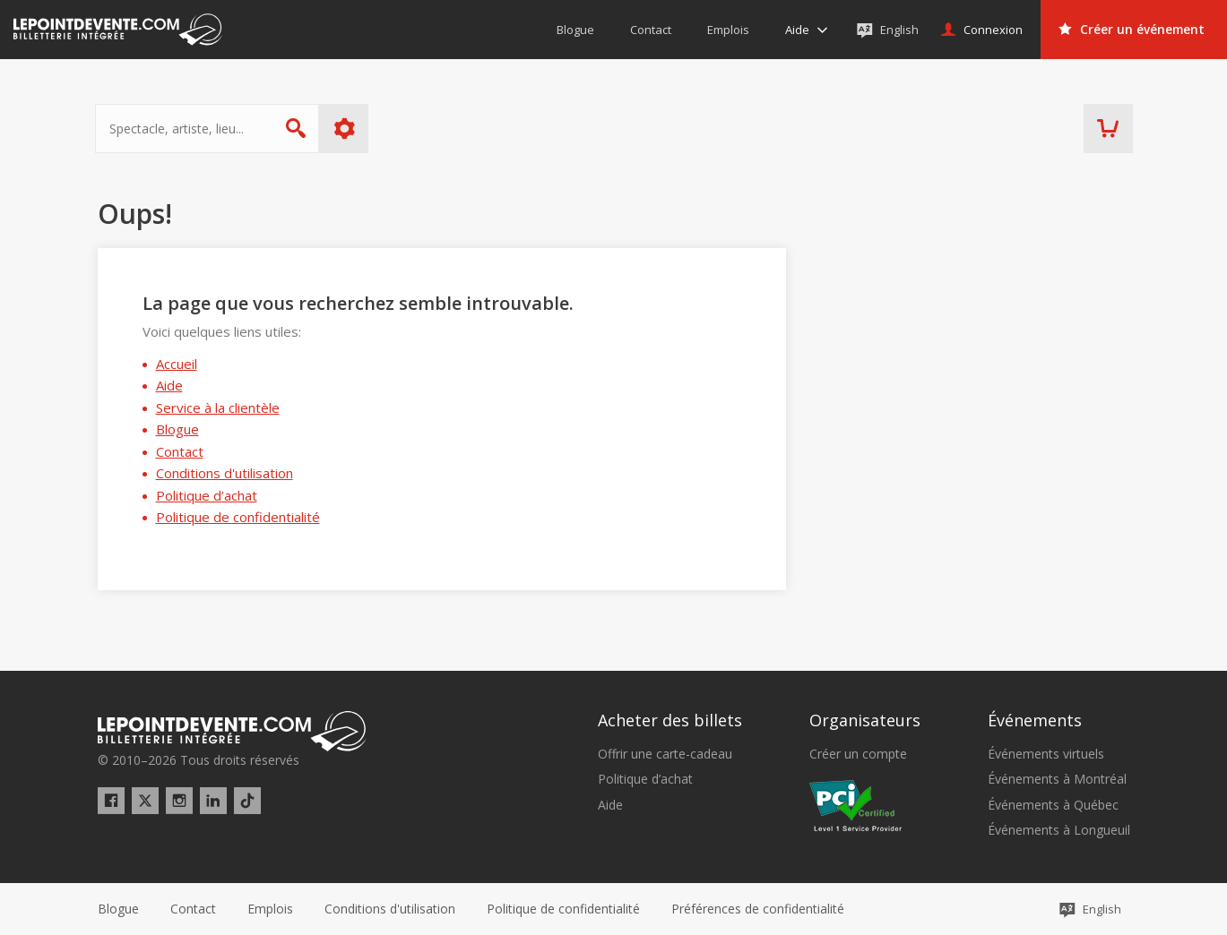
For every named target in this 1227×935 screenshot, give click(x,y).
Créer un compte (858, 754)
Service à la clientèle (218, 407)
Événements (1035, 720)
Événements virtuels (1046, 754)
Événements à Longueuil (1059, 830)
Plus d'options (346, 128)
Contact (179, 451)
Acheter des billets (670, 720)
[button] (757, 909)
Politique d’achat (206, 495)
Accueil (176, 364)
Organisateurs (864, 720)
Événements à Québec (1053, 805)
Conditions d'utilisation (224, 473)
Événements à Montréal (1057, 779)
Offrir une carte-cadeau (665, 754)
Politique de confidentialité (238, 517)
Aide (169, 385)
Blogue (177, 429)
